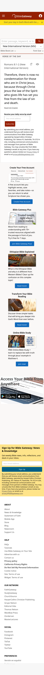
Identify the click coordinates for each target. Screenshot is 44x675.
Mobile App (9, 519)
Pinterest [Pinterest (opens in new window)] (8, 638)
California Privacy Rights (15, 564)
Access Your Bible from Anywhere (22, 381)
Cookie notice (10, 571)
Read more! (22, 286)
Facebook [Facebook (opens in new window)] (8, 631)
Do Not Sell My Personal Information (21, 567)
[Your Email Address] (17, 118)
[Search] (39, 41)
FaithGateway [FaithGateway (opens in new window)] (10, 589)
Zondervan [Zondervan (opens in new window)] (9, 616)
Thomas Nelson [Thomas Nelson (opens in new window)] (11, 609)
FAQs (6, 544)
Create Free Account (22, 201)
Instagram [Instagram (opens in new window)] (9, 635)
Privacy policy (10, 561)
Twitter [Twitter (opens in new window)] (7, 644)
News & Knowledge (12, 512)
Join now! (22, 364)
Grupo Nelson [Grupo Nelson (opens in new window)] (10, 603)
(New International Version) (16, 66)
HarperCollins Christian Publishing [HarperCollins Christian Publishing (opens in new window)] (19, 599)
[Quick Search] (18, 41)
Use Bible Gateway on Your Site (18, 551)
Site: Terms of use (12, 574)
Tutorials (8, 548)
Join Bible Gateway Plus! (22, 244)
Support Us (9, 532)
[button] (40, 16)
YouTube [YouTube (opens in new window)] (8, 648)
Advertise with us (12, 554)
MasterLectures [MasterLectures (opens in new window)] (11, 619)
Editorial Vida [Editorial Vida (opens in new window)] (10, 606)
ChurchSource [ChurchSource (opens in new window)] (10, 596)
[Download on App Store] (24, 398)
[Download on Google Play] (9, 398)
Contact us (9, 557)
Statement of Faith (12, 515)
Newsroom (9, 529)
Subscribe (10, 124)
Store (6, 522)
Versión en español (12, 660)
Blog (6, 525)
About (7, 509)
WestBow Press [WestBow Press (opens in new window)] (11, 612)
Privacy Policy (32, 152)
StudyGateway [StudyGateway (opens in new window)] (10, 593)
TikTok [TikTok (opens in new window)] (7, 641)
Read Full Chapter (11, 108)
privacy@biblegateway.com (23, 154)
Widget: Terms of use (13, 577)
